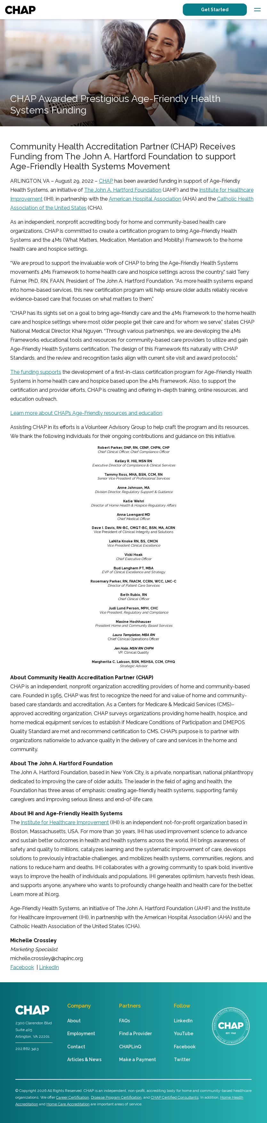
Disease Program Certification (116, 1097)
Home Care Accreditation (68, 1104)
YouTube (183, 1033)
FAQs (124, 1020)
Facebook (185, 1046)
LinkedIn (183, 1020)
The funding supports (35, 372)
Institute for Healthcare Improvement (65, 822)
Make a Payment (137, 1059)
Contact (76, 1046)
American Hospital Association (145, 199)
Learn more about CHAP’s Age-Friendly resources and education (86, 413)
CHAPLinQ (130, 1046)
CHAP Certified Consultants (174, 1097)
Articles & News (84, 1059)
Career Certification (72, 1097)
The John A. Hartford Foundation (122, 190)
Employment (81, 1033)
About (74, 1020)
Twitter (182, 1059)
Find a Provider (135, 1033)
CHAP (106, 181)
